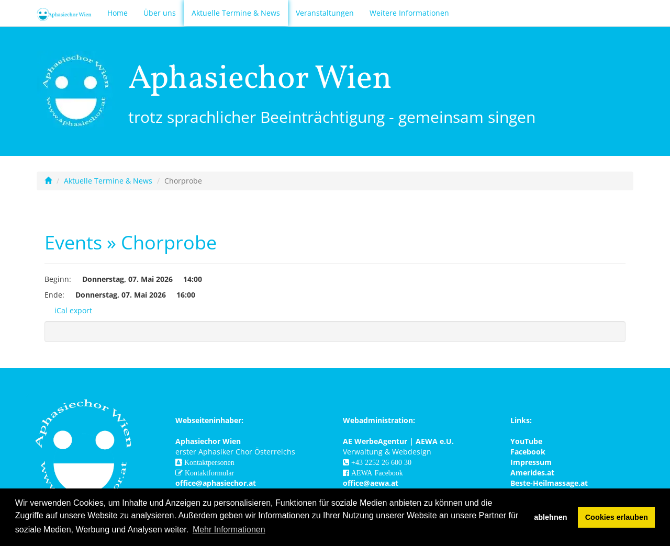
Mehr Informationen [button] (229, 529)
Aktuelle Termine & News (236, 13)
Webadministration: (379, 420)
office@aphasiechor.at (215, 483)
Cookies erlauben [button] (616, 517)
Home (117, 13)
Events (73, 242)
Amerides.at (532, 472)
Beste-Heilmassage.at (549, 483)
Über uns (159, 13)
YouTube (526, 441)
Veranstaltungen (325, 13)
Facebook (527, 452)
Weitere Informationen (409, 13)
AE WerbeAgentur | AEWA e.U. (398, 441)
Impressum (531, 462)
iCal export (68, 310)
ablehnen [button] (550, 517)
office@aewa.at (370, 483)
